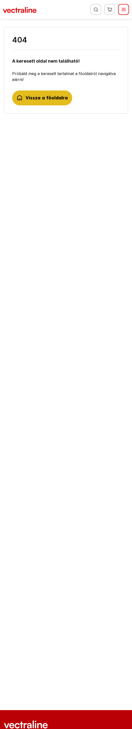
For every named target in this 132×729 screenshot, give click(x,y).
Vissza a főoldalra (42, 98)
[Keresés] (95, 9)
